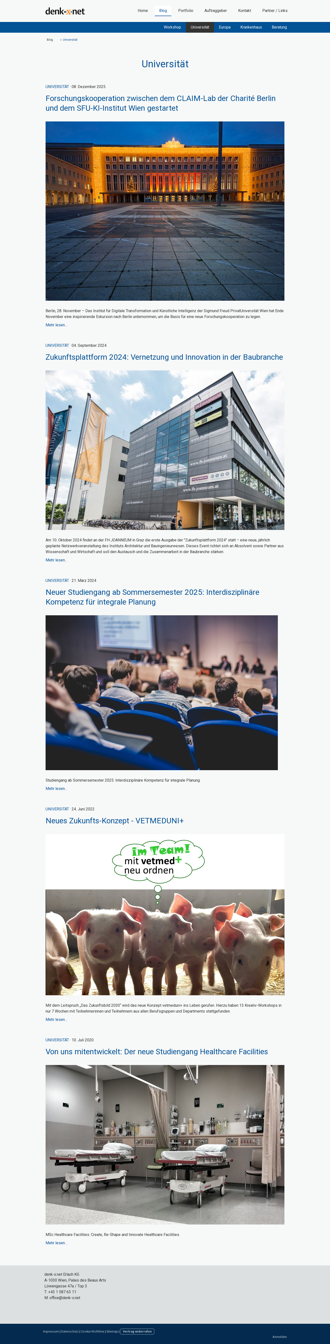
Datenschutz (70, 1331)
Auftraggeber (215, 10)
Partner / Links (275, 10)
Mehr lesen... (56, 325)
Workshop (172, 27)
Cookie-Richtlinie (92, 1331)
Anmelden (279, 1337)
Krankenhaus (251, 27)
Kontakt (244, 10)
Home (143, 10)
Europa (225, 27)
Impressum (51, 1331)
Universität (200, 27)
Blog (163, 10)
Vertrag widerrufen (137, 1331)
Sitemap (112, 1331)
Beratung (279, 27)
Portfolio (185, 10)
